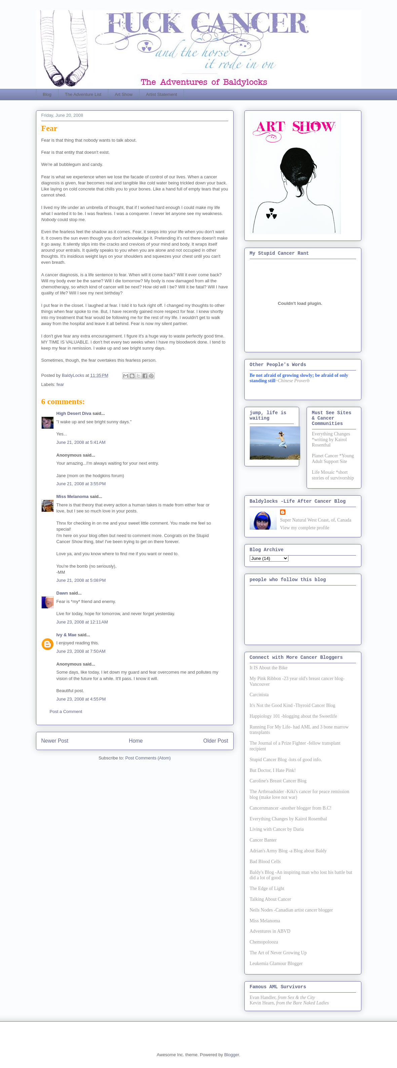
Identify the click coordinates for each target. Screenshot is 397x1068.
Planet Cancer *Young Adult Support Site (333, 458)
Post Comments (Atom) (148, 757)
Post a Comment (66, 711)
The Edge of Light (267, 888)
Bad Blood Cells (265, 861)
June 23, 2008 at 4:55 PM (81, 699)
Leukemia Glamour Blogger (276, 963)
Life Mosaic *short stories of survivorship (333, 475)
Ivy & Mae (66, 634)
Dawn (62, 593)
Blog (47, 94)
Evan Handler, (263, 997)
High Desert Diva (73, 413)
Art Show (123, 94)
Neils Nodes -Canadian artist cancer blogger (291, 910)
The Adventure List (83, 94)
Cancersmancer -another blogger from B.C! (291, 808)
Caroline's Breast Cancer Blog (278, 780)
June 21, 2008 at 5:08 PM (81, 580)
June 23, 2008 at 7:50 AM (81, 651)
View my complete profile (304, 527)
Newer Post (55, 741)
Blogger (231, 1054)
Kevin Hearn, (262, 1002)
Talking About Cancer (270, 899)
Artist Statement (161, 94)
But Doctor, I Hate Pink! (273, 770)
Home (136, 741)
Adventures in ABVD (270, 931)
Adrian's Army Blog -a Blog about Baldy (288, 850)
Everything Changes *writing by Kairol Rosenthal (331, 439)
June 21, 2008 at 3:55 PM (81, 483)
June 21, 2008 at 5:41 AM (81, 442)
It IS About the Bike (269, 667)
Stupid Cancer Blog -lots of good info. (286, 759)
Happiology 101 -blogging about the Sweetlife (293, 716)
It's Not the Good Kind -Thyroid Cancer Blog (292, 705)
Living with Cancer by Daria (277, 829)
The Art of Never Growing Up (278, 952)
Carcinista (259, 694)
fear (60, 384)
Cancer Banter (263, 840)
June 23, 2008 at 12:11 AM (82, 622)
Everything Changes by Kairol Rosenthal (288, 818)
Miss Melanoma (72, 496)
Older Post (215, 741)
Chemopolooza (264, 942)
